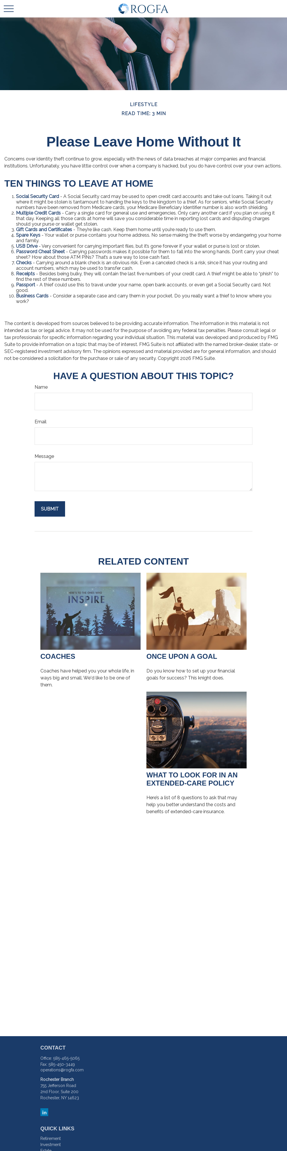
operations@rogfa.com (62, 1070)
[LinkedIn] (44, 1112)
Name (41, 387)
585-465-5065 (66, 1058)
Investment (50, 1144)
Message (44, 456)
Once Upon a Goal (181, 656)
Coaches (57, 656)
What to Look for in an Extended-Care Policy (192, 779)
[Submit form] (50, 509)
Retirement (50, 1138)
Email (40, 421)
